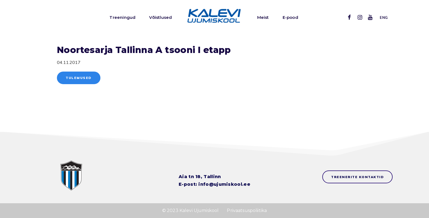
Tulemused (79, 78)
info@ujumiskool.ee (224, 184)
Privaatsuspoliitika (247, 210)
